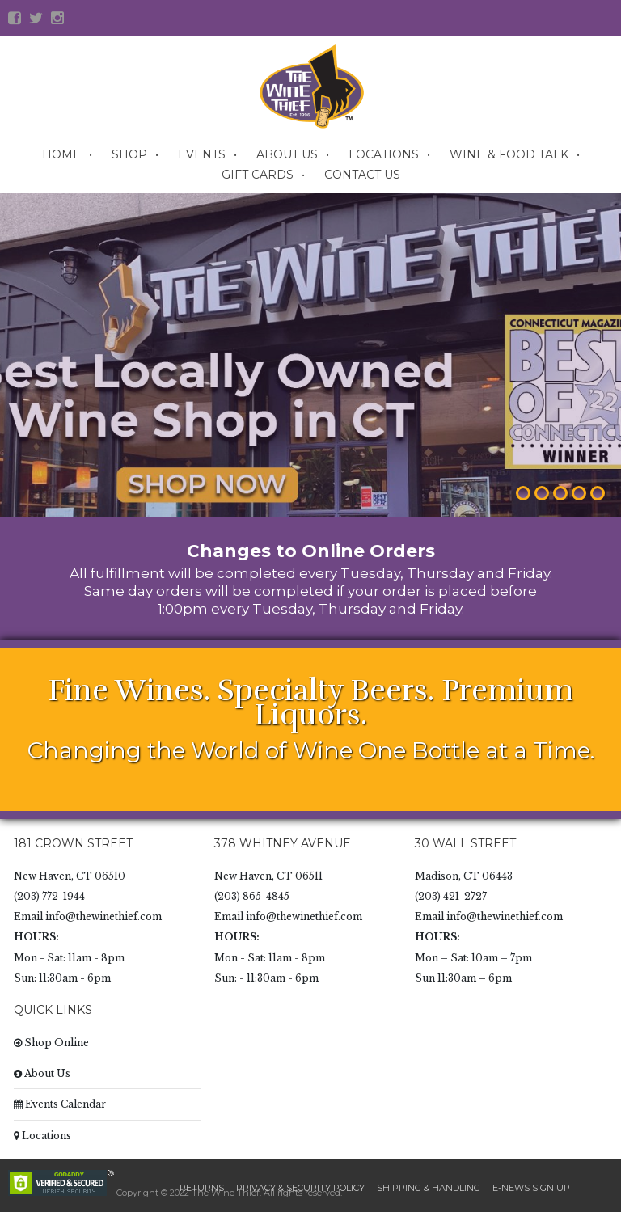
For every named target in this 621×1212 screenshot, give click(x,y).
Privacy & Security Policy (300, 1187)
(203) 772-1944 (49, 896)
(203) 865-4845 (251, 896)
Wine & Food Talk (509, 154)
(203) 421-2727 (451, 896)
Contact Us (362, 174)
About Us (287, 154)
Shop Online (51, 1043)
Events (202, 154)
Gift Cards (258, 174)
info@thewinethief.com (103, 916)
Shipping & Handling (428, 1187)
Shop (129, 154)
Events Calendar (60, 1104)
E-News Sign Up (531, 1187)
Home (61, 154)
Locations (384, 154)
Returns (202, 1187)
